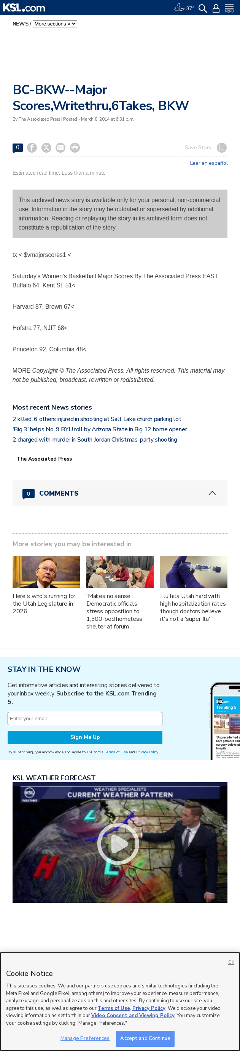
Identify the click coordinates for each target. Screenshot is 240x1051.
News (21, 23)
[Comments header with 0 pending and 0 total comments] (120, 493)
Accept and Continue (145, 1038)
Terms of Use (116, 752)
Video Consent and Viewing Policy (133, 1015)
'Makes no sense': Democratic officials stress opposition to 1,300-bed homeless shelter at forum (114, 611)
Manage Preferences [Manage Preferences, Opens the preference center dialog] (85, 1038)
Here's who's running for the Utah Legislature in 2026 (44, 604)
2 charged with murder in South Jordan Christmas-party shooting (95, 439)
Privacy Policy (147, 752)
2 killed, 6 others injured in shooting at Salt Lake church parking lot (97, 419)
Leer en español (209, 163)
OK (231, 962)
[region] (120, 1001)
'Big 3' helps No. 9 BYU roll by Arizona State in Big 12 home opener (100, 429)
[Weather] (184, 7)
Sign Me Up (85, 737)
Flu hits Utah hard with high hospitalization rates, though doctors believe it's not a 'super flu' (193, 607)
